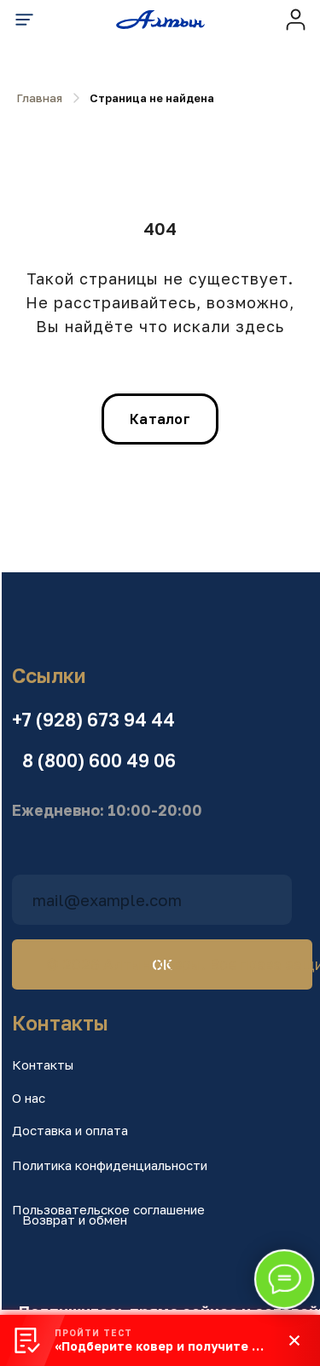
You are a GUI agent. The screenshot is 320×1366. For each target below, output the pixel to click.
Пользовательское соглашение (108, 1209)
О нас (28, 1097)
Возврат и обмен (74, 1219)
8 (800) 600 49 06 (99, 760)
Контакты (42, 1064)
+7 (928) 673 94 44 (93, 720)
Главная (39, 98)
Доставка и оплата (70, 1130)
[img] (295, 19)
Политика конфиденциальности (109, 1165)
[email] (152, 900)
